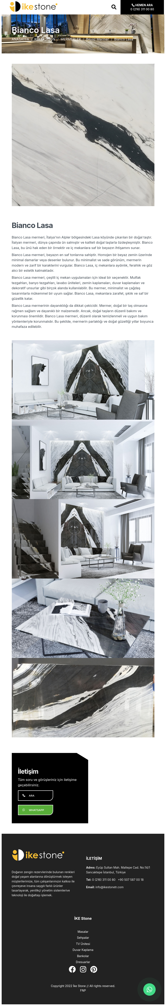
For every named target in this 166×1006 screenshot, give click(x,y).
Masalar (83, 931)
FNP (83, 990)
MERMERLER (71, 39)
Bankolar (83, 956)
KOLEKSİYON (44, 39)
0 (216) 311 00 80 (104, 879)
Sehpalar (83, 937)
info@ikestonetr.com (110, 887)
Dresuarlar (83, 962)
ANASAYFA (20, 39)
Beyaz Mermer (97, 39)
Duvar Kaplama (83, 950)
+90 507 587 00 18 (130, 879)
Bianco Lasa (123, 39)
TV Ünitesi (83, 944)
